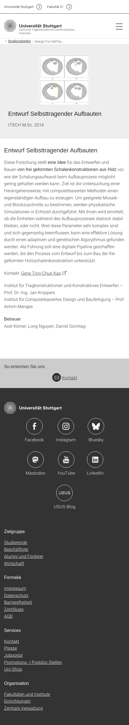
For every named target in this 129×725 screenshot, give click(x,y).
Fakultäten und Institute (27, 694)
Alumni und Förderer (23, 556)
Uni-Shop (13, 669)
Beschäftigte (16, 549)
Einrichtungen (17, 701)
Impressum (15, 588)
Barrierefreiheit (18, 602)
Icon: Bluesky (96, 426)
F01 (55, 7)
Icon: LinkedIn (95, 459)
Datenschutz (16, 595)
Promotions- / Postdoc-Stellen (33, 662)
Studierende (15, 542)
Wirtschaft (14, 563)
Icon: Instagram (66, 426)
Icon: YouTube (66, 459)
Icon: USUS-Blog (64, 493)
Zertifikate (14, 609)
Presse (10, 648)
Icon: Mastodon (35, 459)
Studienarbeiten (19, 41)
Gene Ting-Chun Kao (41, 273)
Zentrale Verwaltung (23, 708)
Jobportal (13, 655)
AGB (8, 616)
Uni (19, 7)
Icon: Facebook (34, 426)
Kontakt (64, 377)
